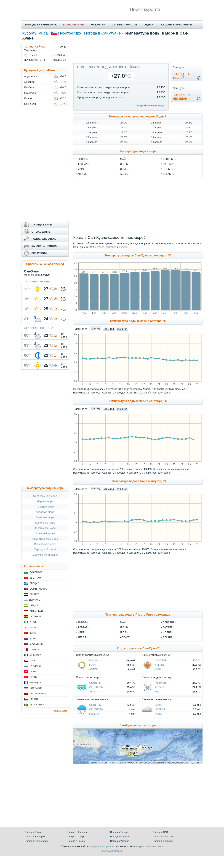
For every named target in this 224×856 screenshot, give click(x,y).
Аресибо (29, 81)
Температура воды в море (138, 151)
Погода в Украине (119, 841)
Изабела (29, 87)
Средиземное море (45, 495)
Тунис (34, 671)
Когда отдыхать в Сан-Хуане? (138, 648)
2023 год (122, 328)
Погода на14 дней (181, 76)
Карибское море (45, 522)
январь (83, 158)
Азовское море (45, 511)
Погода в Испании (120, 836)
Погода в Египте (33, 832)
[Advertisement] (138, 51)
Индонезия (37, 611)
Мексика (35, 655)
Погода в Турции (119, 832)
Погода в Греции (76, 836)
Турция (34, 677)
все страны (60, 710)
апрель (82, 173)
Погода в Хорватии (163, 836)
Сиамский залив (45, 533)
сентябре (111, 247)
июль (124, 168)
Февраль (83, 627)
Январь (83, 622)
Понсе (28, 98)
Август (125, 637)
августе (123, 247)
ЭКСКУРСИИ (97, 24)
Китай (33, 633)
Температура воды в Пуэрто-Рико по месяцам (137, 614)
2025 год (95, 328)
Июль (124, 632)
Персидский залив (45, 549)
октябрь (168, 163)
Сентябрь (169, 622)
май (123, 158)
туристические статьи (150, 846)
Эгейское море (45, 517)
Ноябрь (168, 632)
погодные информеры (101, 846)
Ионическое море (45, 543)
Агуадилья (30, 76)
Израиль (34, 599)
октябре (99, 247)
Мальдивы (36, 644)
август (125, 173)
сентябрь (169, 158)
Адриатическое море (45, 538)
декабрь (168, 173)
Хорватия (36, 688)
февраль (83, 163)
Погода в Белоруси (163, 841)
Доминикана (38, 588)
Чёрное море (45, 501)
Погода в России (76, 841)
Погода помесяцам (181, 96)
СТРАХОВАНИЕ (40, 231)
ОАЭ (32, 660)
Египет (34, 594)
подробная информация (151, 105)
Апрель (82, 637)
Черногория (38, 693)
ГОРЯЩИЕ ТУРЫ (73, 24)
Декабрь (168, 637)
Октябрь (168, 627)
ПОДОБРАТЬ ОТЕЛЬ (43, 238)
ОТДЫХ (148, 24)
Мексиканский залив (45, 554)
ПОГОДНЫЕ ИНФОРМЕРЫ (175, 24)
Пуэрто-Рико (69, 33)
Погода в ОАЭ (160, 832)
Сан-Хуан (30, 104)
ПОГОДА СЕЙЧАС (35, 46)
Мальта (34, 649)
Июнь (124, 627)
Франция (35, 682)
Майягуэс (30, 92)
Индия (34, 605)
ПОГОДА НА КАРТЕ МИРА (41, 24)
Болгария (36, 572)
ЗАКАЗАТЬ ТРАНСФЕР (45, 246)
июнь (124, 163)
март (81, 168)
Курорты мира (35, 33)
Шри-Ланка (37, 704)
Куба (33, 638)
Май (123, 622)
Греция (34, 583)
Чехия (34, 699)
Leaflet (93, 763)
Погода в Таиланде (78, 832)
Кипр (33, 627)
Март (81, 632)
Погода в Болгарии (35, 836)
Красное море (45, 506)
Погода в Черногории (36, 841)
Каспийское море (45, 527)
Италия (34, 622)
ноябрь (168, 168)
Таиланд (35, 666)
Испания (35, 616)
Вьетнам (35, 577)
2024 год (109, 328)
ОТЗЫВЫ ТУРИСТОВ (124, 24)
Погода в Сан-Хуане (102, 33)
